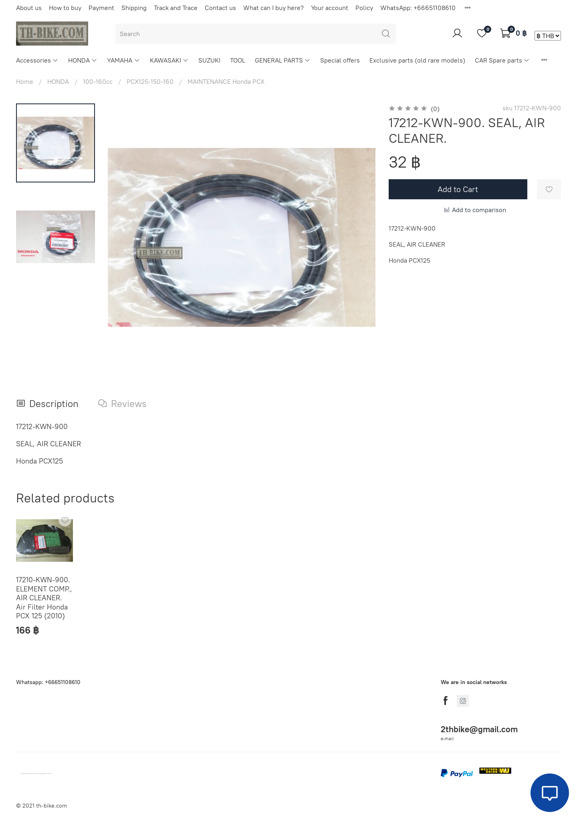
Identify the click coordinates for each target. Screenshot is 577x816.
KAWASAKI (169, 60)
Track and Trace (176, 8)
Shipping (134, 8)
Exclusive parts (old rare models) (417, 60)
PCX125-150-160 (150, 81)
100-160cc (98, 81)
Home (24, 81)
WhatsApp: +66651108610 (418, 8)
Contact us (220, 8)
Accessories (37, 60)
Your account (329, 8)
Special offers (340, 60)
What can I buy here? (273, 8)
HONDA (82, 60)
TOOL (237, 60)
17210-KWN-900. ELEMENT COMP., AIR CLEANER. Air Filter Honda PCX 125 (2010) (44, 597)
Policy (364, 8)
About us (29, 8)
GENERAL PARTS (283, 60)
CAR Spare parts (502, 60)
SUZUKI (209, 60)
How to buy (65, 8)
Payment (101, 8)
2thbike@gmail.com (479, 729)
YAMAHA (123, 60)
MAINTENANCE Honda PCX (226, 81)
